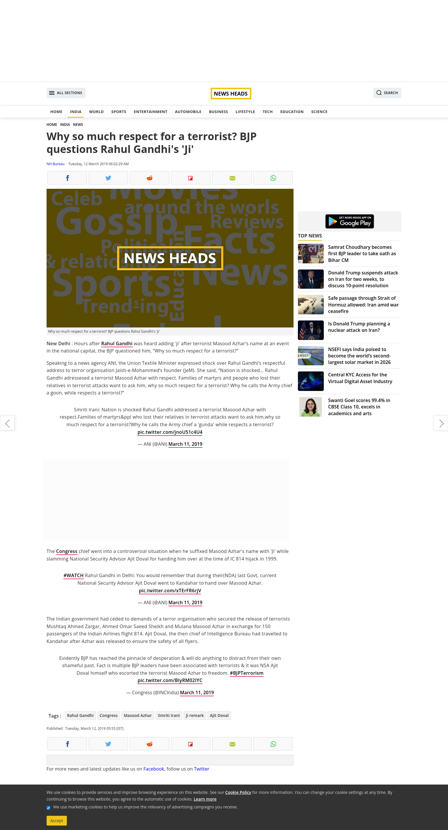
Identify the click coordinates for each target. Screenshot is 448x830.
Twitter (201, 769)
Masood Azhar (138, 715)
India (75, 111)
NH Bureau (56, 163)
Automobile (188, 111)
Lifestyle (245, 111)
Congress (66, 551)
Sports (118, 111)
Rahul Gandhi (117, 343)
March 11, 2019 (185, 444)
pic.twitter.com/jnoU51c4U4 (170, 432)
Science (319, 111)
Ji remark (195, 715)
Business (218, 111)
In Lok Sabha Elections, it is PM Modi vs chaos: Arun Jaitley (7, 422)
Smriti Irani (169, 715)
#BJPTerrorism (247, 673)
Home (56, 111)
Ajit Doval (219, 715)
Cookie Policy (238, 792)
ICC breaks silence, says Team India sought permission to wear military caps (440, 422)
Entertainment (150, 111)
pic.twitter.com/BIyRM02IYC (170, 680)
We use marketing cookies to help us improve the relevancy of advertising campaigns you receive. (145, 807)
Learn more (205, 799)
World (96, 111)
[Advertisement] (224, 41)
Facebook (153, 769)
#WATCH (73, 575)
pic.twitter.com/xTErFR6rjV (170, 590)
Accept (56, 820)
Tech (268, 111)
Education (292, 111)
